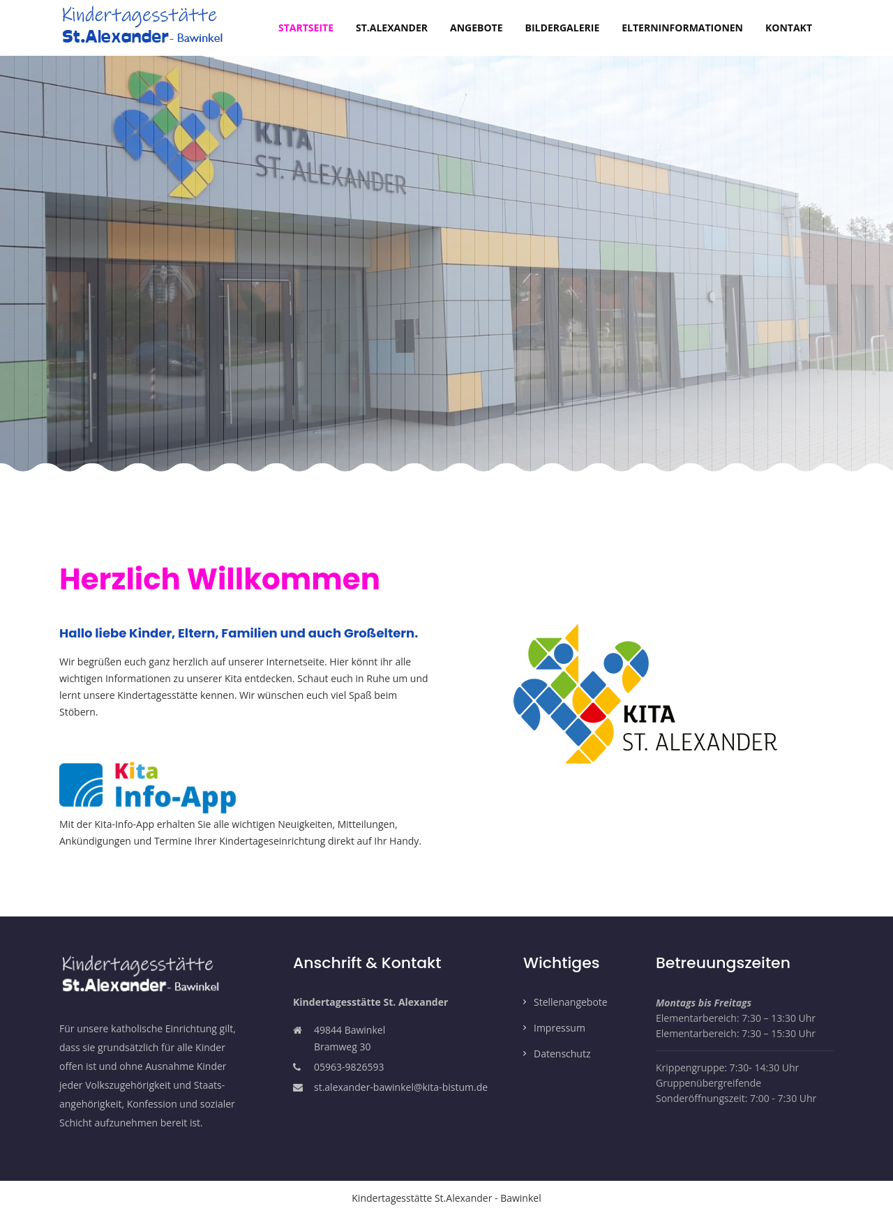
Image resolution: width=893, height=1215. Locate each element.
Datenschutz (562, 1053)
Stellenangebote (571, 1002)
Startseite (311, 27)
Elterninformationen (682, 27)
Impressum (559, 1027)
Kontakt (788, 27)
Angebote (476, 27)
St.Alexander (392, 27)
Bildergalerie (562, 27)
